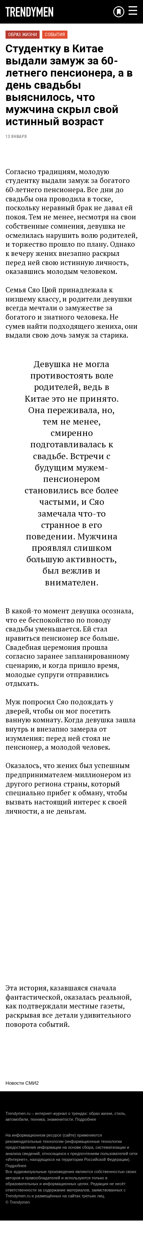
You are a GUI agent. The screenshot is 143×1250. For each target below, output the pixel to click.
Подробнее (85, 1119)
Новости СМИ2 (22, 1083)
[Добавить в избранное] (118, 11)
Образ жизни (22, 34)
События (55, 34)
